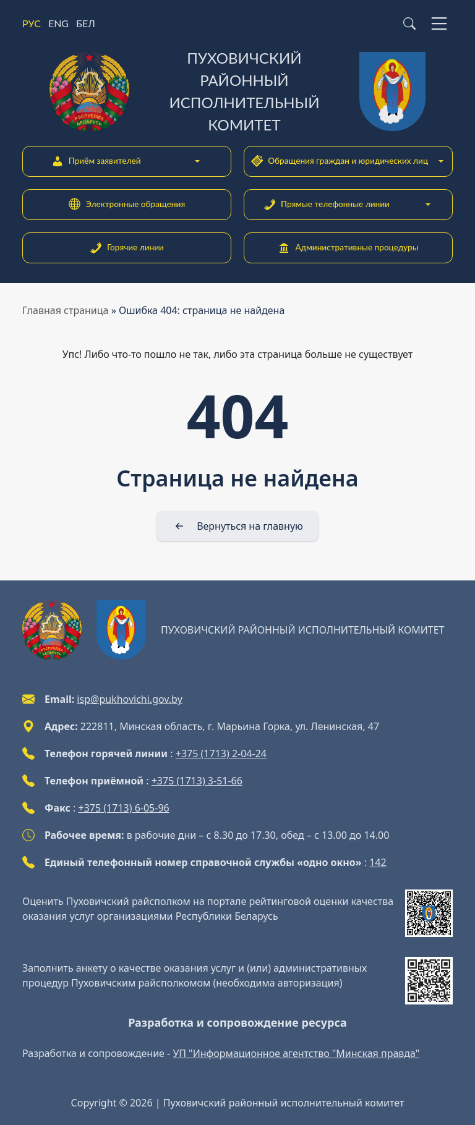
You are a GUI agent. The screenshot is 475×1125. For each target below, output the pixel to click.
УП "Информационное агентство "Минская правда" (296, 1053)
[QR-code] (429, 913)
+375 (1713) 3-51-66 (197, 781)
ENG (58, 23)
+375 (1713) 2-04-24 (221, 753)
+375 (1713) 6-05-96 (124, 808)
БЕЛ (85, 23)
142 (377, 862)
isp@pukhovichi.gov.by (129, 699)
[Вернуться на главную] (237, 526)
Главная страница (65, 310)
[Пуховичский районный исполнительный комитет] (237, 91)
